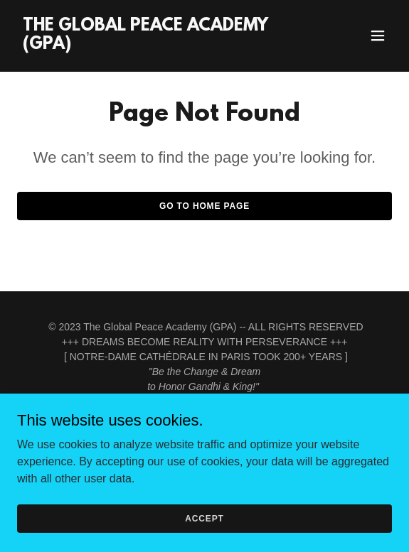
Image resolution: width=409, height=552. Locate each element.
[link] (148, 45)
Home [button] (204, 434)
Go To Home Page (204, 206)
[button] (377, 35)
